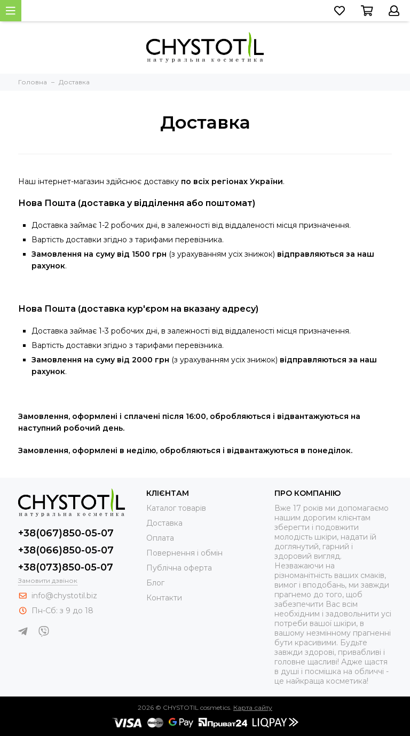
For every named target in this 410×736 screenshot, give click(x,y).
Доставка (164, 523)
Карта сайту (252, 707)
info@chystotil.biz (64, 595)
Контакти (164, 598)
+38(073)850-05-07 (65, 567)
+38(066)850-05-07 (66, 550)
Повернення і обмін (184, 553)
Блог (155, 583)
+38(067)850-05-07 (66, 533)
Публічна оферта (179, 568)
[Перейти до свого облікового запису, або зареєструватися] (394, 10)
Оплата (160, 538)
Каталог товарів (176, 508)
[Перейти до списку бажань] (339, 10)
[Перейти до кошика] (367, 10)
